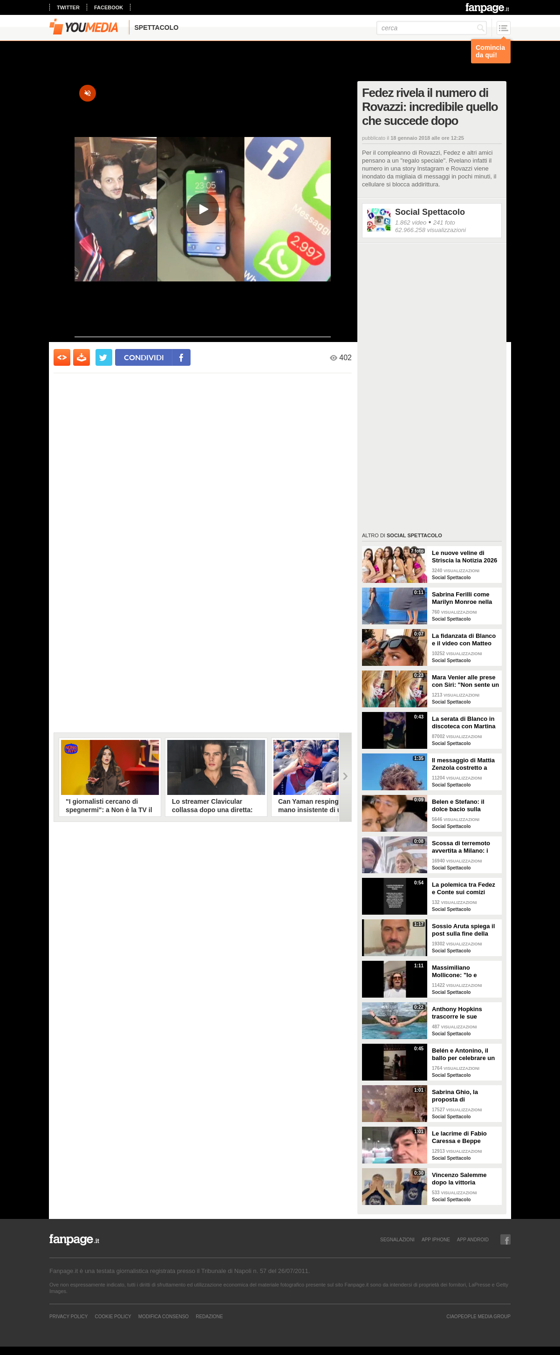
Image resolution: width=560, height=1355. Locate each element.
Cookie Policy (113, 1316)
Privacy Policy (68, 1316)
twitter (68, 7)
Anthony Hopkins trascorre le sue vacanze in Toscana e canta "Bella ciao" (462, 1013)
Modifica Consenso (163, 1316)
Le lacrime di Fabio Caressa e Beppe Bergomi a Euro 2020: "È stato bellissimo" (463, 1137)
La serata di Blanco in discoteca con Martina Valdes (464, 722)
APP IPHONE (436, 1239)
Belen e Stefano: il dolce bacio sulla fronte (458, 805)
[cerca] (431, 28)
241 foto (444, 222)
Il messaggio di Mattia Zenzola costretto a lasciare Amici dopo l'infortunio (463, 764)
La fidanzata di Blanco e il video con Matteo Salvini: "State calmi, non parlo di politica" (464, 639)
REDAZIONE (209, 1316)
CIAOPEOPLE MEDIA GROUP (478, 1316)
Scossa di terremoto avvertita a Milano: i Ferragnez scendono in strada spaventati (465, 847)
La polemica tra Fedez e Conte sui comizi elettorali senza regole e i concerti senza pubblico (464, 888)
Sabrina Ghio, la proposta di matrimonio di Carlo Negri (460, 1095)
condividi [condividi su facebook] (144, 357)
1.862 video (410, 222)
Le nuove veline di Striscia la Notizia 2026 (464, 556)
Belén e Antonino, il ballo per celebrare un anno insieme (463, 1054)
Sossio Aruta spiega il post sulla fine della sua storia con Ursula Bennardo (463, 930)
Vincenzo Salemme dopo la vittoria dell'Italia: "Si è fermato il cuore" (465, 1178)
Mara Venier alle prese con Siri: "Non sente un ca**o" (465, 681)
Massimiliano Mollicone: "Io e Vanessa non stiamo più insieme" (461, 971)
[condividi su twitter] (104, 357)
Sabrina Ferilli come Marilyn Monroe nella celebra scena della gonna (462, 598)
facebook (108, 7)
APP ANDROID (473, 1239)
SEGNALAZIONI (397, 1239)
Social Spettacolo (430, 212)
